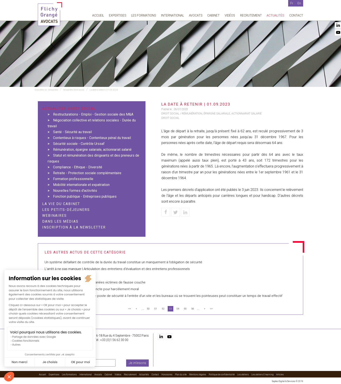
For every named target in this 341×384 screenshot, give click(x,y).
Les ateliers (243, 374)
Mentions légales (197, 374)
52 (163, 309)
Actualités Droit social (73, 90)
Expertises (117, 15)
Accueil (98, 15)
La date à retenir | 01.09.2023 (104, 90)
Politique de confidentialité (222, 374)
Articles (280, 374)
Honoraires (166, 374)
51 (155, 309)
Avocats (195, 15)
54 (178, 309)
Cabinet (213, 15)
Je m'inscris (137, 363)
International (172, 15)
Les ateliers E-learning (262, 374)
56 (192, 309)
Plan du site (181, 374)
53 (170, 309)
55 (185, 309)
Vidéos (230, 15)
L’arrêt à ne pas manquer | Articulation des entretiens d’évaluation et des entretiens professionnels (117, 269)
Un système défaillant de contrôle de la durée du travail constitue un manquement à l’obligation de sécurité (125, 262)
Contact (296, 15)
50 (148, 309)
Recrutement (251, 15)
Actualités (275, 15)
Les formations (143, 15)
